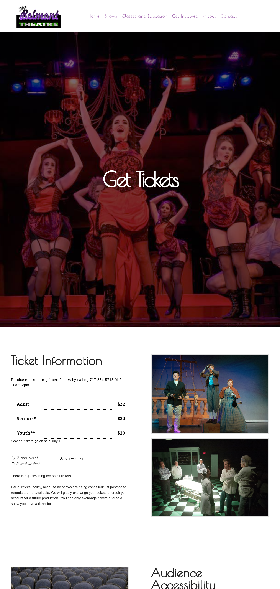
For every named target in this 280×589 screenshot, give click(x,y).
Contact (229, 15)
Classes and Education (144, 15)
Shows (111, 15)
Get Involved (185, 15)
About (209, 15)
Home (94, 15)
